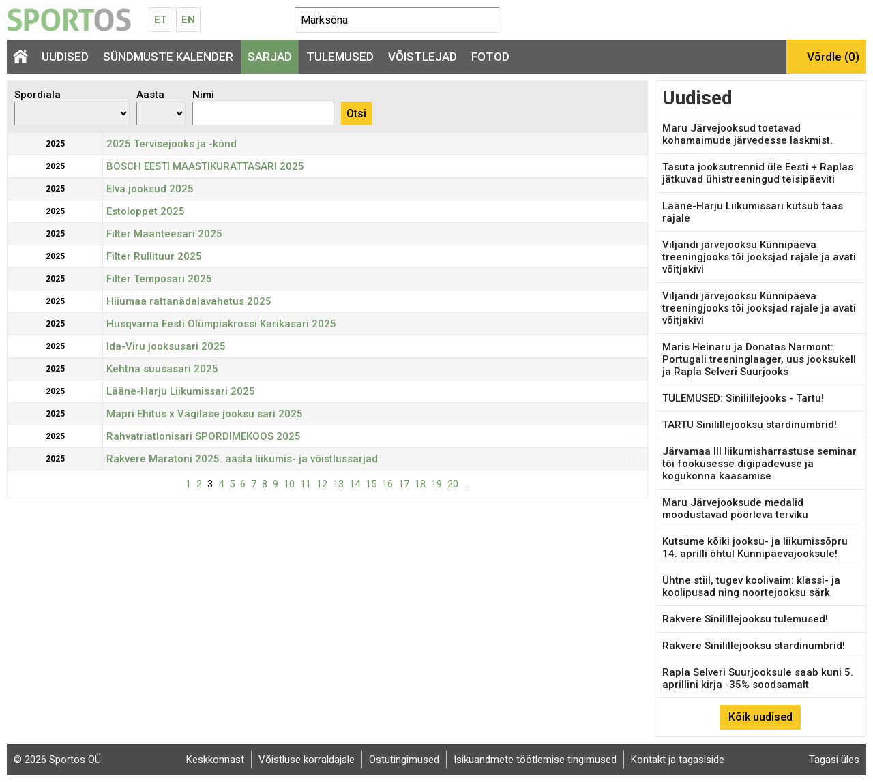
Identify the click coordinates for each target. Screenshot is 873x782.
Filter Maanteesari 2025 (164, 234)
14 (354, 484)
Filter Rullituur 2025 (154, 256)
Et (160, 20)
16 (387, 484)
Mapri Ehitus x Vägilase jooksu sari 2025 (204, 414)
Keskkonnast (215, 759)
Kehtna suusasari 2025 (162, 369)
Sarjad (270, 56)
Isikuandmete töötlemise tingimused (535, 759)
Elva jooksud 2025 (150, 189)
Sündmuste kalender (168, 56)
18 (420, 484)
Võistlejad (422, 56)
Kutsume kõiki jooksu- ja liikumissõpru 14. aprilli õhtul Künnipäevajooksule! (755, 547)
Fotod (490, 56)
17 (403, 484)
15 (371, 484)
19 (436, 484)
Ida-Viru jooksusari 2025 (166, 346)
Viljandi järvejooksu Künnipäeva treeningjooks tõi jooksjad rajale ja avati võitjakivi (759, 257)
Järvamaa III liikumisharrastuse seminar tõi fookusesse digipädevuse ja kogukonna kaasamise (759, 463)
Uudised (65, 56)
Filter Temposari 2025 (159, 279)
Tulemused (340, 56)
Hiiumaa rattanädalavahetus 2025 (188, 301)
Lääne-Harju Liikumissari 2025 (180, 391)
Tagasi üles (834, 759)
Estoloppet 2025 (145, 211)
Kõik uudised (760, 716)
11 (305, 484)
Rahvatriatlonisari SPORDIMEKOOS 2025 (203, 436)
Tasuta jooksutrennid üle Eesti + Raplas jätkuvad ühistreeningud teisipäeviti (757, 173)
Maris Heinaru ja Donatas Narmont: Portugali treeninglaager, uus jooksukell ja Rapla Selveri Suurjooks (759, 359)
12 (321, 484)
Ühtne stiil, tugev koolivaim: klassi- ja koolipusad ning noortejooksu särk (751, 586)
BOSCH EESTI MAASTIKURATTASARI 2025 (205, 166)
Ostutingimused (404, 759)
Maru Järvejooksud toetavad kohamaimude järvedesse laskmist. (747, 134)
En (188, 20)
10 (289, 484)
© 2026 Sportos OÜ (57, 759)
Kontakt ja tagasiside (677, 759)
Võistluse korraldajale (306, 759)
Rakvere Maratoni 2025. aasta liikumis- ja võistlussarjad (242, 459)
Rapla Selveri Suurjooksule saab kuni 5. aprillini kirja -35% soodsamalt (757, 678)
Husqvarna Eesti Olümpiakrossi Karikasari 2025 (221, 324)
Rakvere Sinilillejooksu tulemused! (745, 619)
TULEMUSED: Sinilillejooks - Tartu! (743, 398)
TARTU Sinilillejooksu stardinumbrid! (749, 425)
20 (452, 484)
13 (338, 484)
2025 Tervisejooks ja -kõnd (171, 144)
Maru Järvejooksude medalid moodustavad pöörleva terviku (735, 508)
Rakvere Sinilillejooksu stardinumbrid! (753, 646)
